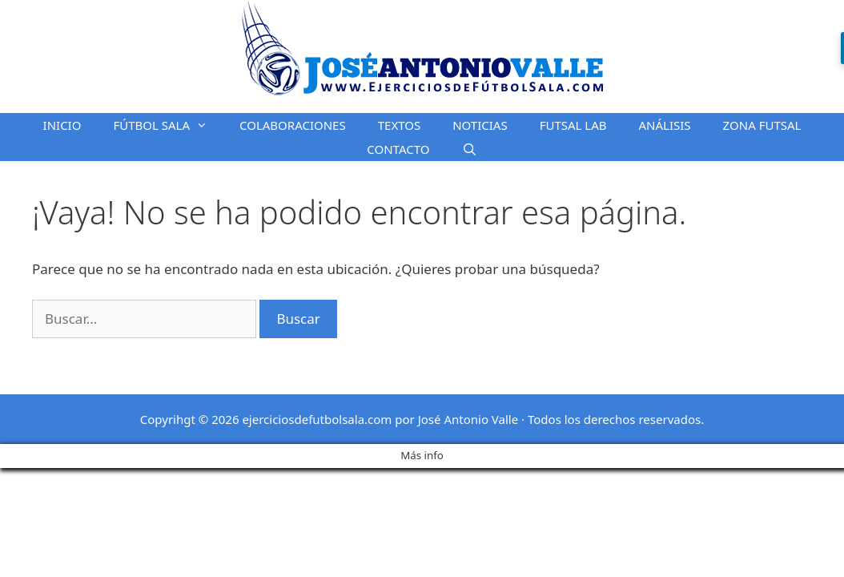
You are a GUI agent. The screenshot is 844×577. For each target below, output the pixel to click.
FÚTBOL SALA (168, 125)
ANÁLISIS (665, 125)
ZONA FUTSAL (762, 125)
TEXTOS (399, 125)
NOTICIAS (479, 125)
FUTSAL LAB (573, 125)
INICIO (62, 125)
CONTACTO (398, 149)
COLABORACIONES (292, 125)
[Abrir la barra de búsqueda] (468, 149)
